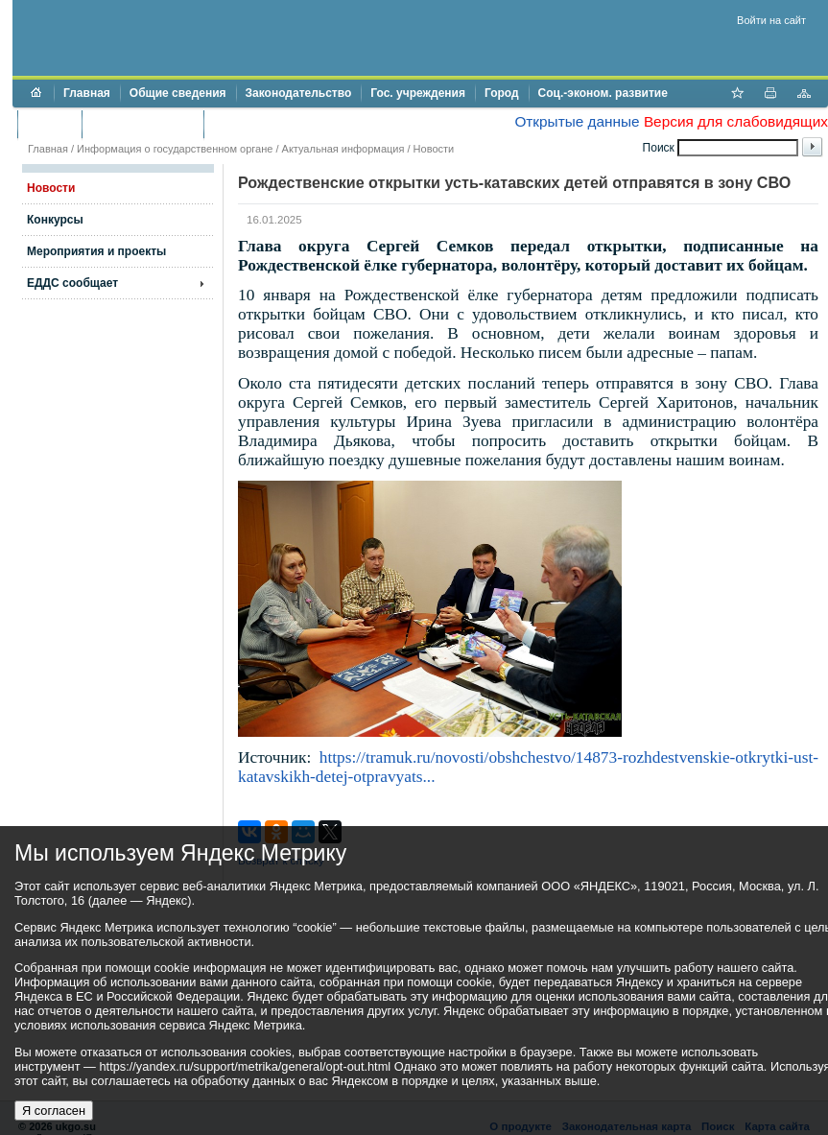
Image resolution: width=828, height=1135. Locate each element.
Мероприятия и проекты (96, 251)
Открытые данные (576, 121)
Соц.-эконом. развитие (603, 93)
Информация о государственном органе (174, 148)
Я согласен (53, 1110)
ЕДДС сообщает (72, 283)
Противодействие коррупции (296, 123)
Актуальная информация (343, 148)
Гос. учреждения (417, 93)
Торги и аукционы (142, 123)
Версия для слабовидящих (736, 121)
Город (502, 93)
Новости (434, 148)
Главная (86, 93)
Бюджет (49, 123)
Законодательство (299, 93)
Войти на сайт (771, 20)
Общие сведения (178, 93)
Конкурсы (55, 219)
